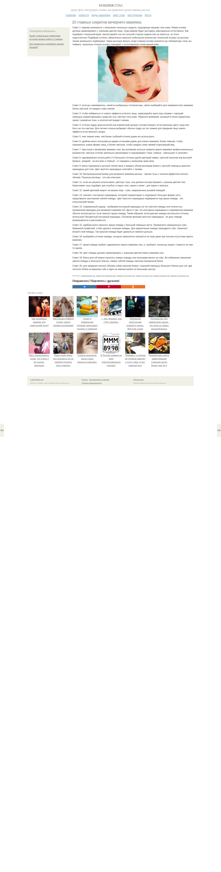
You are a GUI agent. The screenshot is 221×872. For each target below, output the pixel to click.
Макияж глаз (110, 5)
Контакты (85, 380)
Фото (148, 15)
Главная (71, 15)
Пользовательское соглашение (99, 380)
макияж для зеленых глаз (180, 276)
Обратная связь (138, 380)
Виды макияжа (100, 15)
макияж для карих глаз (161, 276)
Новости (84, 15)
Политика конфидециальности (92, 383)
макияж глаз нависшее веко (106, 276)
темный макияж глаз (88, 276)
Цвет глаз (119, 15)
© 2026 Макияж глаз (36, 380)
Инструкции (134, 15)
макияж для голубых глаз (126, 276)
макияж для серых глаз (144, 276)
